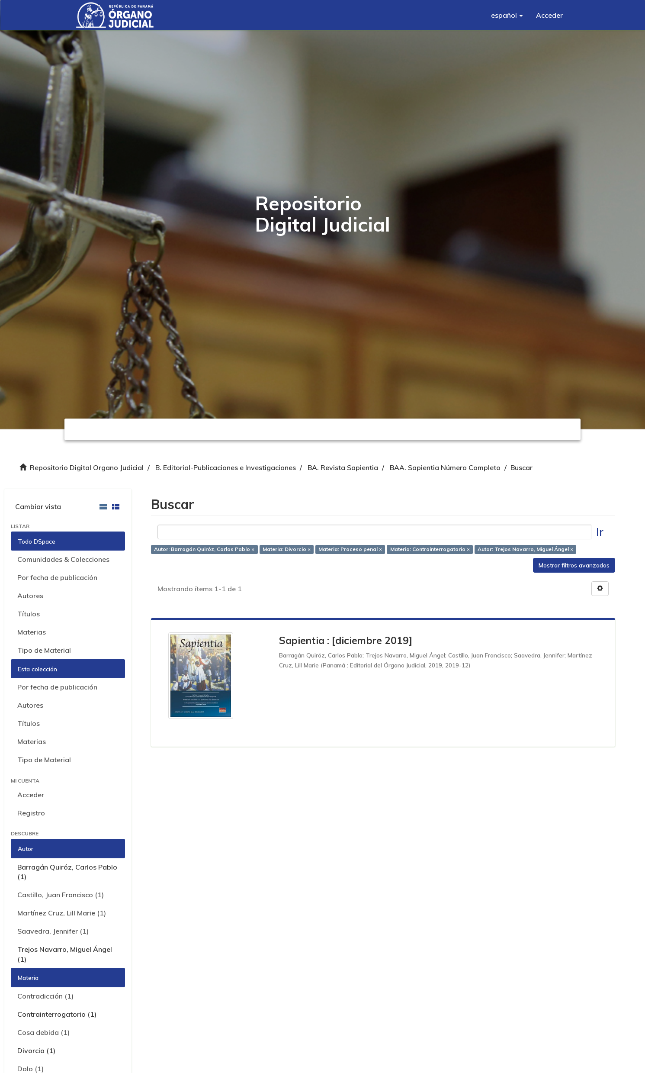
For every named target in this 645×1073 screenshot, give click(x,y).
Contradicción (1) (45, 996)
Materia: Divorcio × (287, 549)
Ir (599, 531)
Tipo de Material (44, 650)
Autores (30, 595)
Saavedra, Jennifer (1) (53, 931)
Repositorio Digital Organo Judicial (87, 467)
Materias (31, 632)
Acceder (30, 794)
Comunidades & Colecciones (63, 559)
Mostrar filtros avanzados (574, 565)
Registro (31, 813)
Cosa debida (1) (43, 1032)
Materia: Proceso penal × (350, 549)
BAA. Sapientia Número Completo (445, 467)
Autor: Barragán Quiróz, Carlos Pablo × (204, 549)
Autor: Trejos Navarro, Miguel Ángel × (525, 549)
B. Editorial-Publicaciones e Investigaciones (225, 467)
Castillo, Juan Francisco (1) (60, 894)
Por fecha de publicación (57, 577)
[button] (507, 15)
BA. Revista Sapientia (343, 467)
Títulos (28, 613)
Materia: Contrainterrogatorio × (430, 549)
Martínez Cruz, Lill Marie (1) (61, 913)
